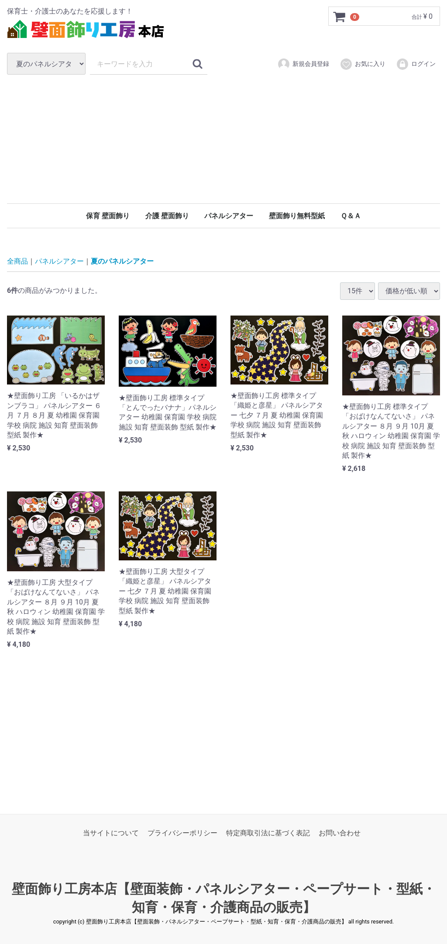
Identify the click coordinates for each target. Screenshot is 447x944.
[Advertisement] (223, 139)
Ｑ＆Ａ (350, 216)
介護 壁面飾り (167, 216)
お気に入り (362, 64)
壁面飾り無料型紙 (297, 216)
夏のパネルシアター (122, 261)
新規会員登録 (303, 64)
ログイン (416, 64)
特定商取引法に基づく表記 (268, 833)
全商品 (17, 261)
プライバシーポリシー (182, 833)
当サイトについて (111, 833)
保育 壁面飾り (108, 216)
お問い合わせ (340, 833)
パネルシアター (228, 216)
